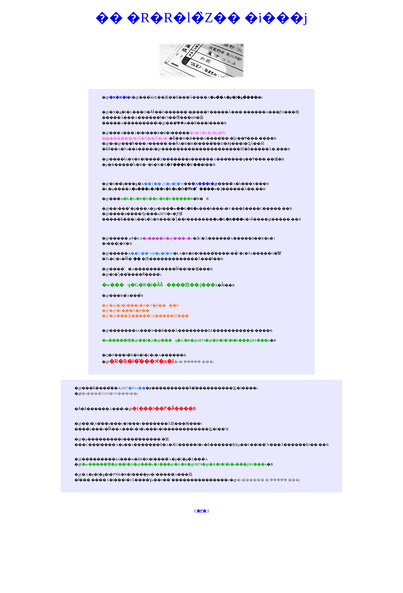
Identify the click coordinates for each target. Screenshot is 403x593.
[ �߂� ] (201, 511)
